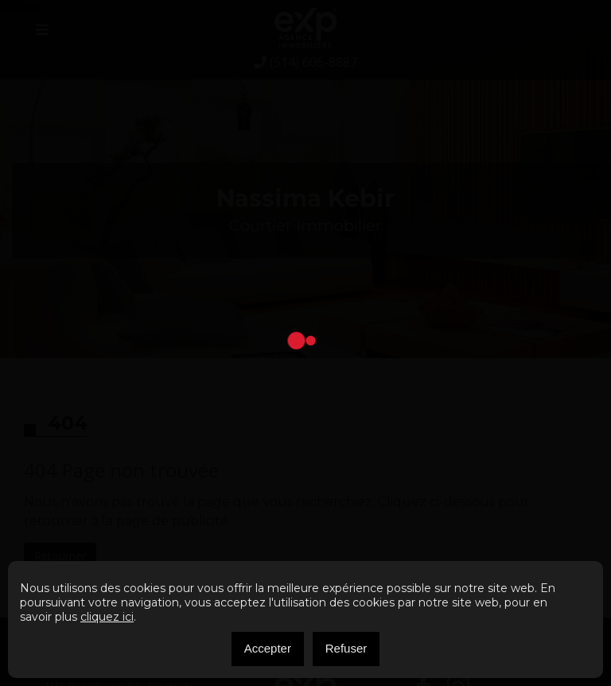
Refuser (346, 648)
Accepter (267, 648)
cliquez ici (107, 617)
